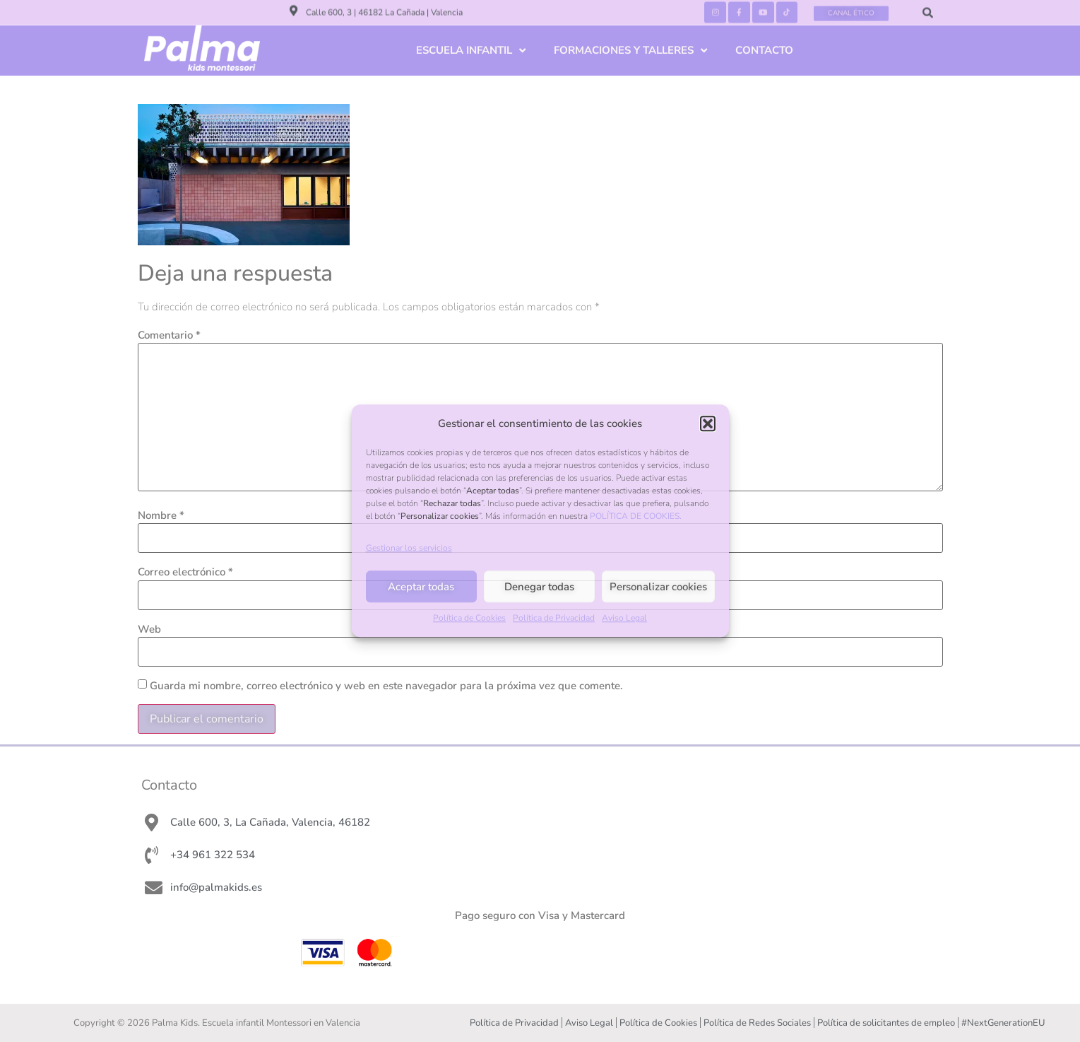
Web (149, 629)
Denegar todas (539, 587)
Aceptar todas (421, 587)
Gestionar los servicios (409, 548)
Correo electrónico (185, 572)
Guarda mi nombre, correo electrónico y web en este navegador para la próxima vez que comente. (386, 686)
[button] (708, 423)
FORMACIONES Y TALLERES (630, 50)
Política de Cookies (469, 618)
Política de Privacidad (554, 618)
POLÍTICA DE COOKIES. (636, 516)
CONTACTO (764, 50)
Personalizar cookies (658, 587)
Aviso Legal (624, 618)
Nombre (161, 515)
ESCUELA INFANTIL (471, 50)
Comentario (169, 335)
